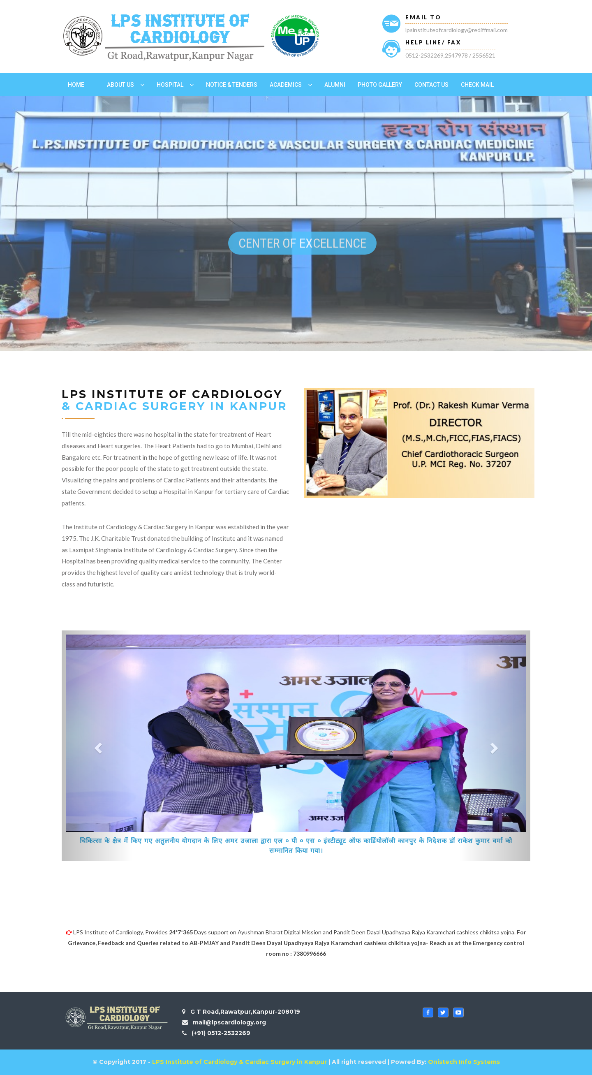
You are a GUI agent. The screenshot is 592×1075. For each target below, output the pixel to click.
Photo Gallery (380, 84)
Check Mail (477, 84)
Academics (286, 84)
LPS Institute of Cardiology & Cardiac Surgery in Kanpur (239, 1062)
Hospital (170, 84)
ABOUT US (120, 84)
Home (76, 84)
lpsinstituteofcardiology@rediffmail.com (456, 29)
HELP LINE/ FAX (433, 42)
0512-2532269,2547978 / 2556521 (450, 55)
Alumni (334, 84)
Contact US (431, 84)
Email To (423, 17)
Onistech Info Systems (464, 1062)
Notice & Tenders (231, 84)
